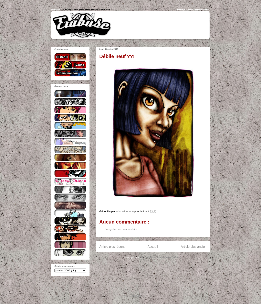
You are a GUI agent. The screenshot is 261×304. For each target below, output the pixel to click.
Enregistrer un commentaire (120, 229)
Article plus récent (112, 246)
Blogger (136, 295)
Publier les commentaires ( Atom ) (161, 257)
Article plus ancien (194, 246)
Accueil (153, 246)
